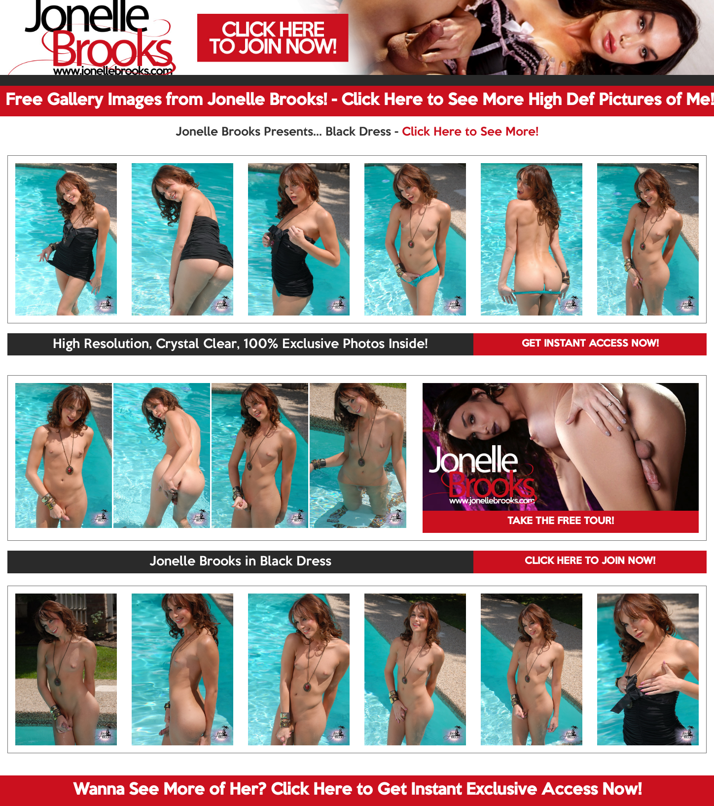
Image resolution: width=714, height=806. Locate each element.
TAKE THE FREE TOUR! (560, 521)
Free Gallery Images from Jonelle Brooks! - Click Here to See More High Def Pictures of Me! (359, 100)
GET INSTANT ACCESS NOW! (590, 344)
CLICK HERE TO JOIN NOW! (590, 561)
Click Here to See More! (470, 132)
